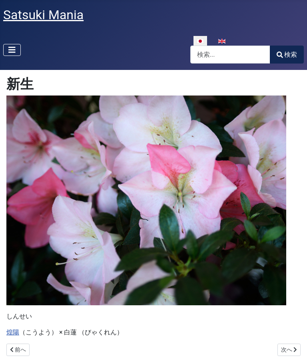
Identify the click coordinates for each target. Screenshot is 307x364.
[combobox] (230, 55)
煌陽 (12, 332)
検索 (287, 54)
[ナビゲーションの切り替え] (12, 50)
